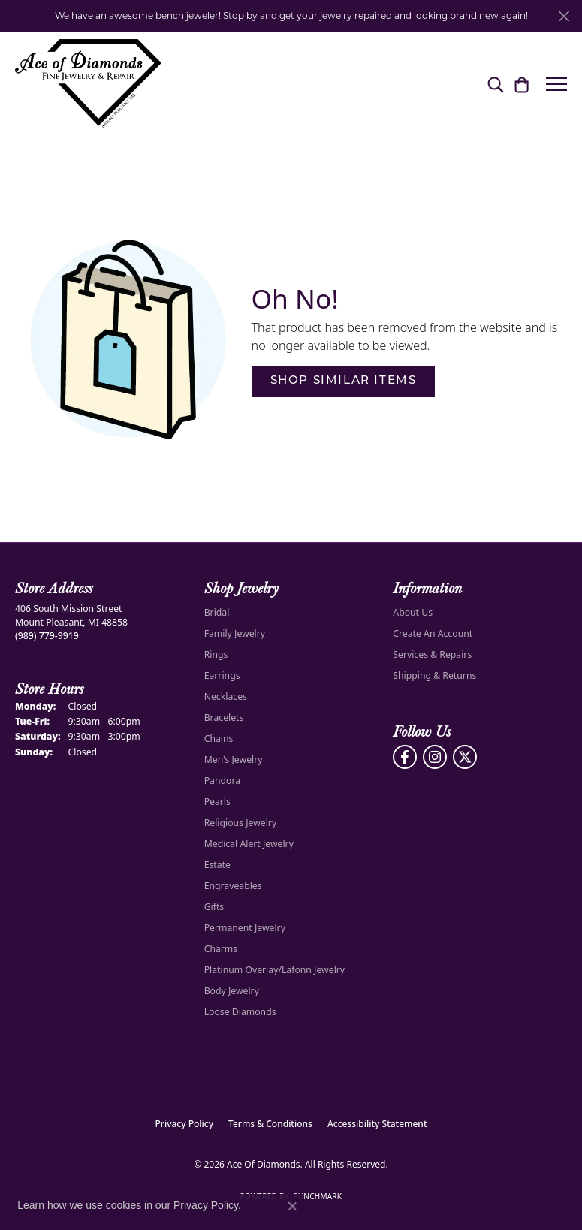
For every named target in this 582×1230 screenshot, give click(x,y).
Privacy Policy (184, 1123)
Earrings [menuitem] (222, 675)
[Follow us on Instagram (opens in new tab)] (435, 757)
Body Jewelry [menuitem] (231, 990)
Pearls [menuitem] (217, 801)
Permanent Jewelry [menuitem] (244, 927)
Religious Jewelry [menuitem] (240, 822)
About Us (413, 612)
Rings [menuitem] (216, 654)
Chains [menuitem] (219, 738)
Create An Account (432, 633)
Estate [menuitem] (217, 864)
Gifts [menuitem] (214, 906)
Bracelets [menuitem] (224, 717)
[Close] (563, 16)
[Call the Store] (47, 635)
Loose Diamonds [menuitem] (240, 1011)
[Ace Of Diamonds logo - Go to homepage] (88, 84)
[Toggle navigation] (556, 84)
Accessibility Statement (377, 1123)
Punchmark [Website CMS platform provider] (317, 1196)
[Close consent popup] (292, 1205)
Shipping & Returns (434, 675)
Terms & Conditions (270, 1123)
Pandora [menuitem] (222, 780)
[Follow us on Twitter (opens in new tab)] (465, 757)
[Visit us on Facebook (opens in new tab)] (405, 757)
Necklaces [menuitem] (225, 696)
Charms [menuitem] (221, 948)
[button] (495, 84)
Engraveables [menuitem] (233, 885)
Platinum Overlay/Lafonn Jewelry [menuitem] (274, 969)
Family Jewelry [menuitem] (234, 633)
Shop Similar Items (343, 381)
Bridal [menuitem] (217, 612)
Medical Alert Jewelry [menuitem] (249, 843)
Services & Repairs (432, 654)
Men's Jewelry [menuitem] (233, 759)
